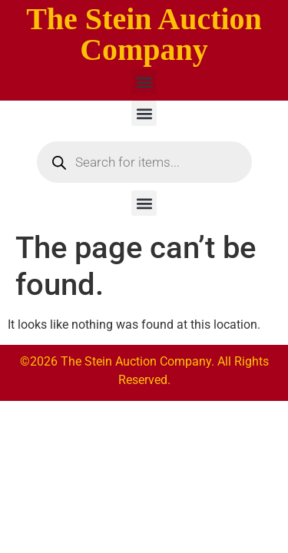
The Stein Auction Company (144, 34)
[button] (144, 81)
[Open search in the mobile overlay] (144, 162)
